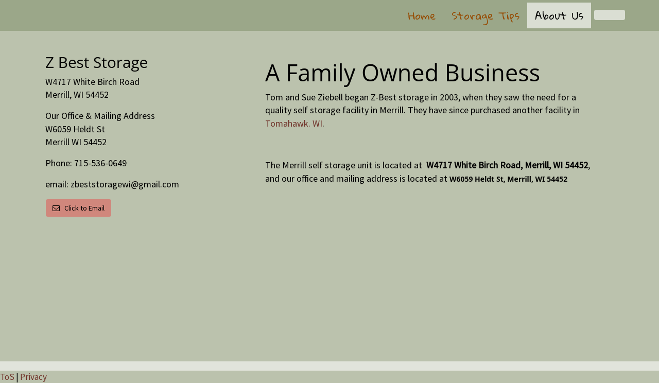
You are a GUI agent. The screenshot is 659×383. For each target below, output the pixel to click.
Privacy (33, 376)
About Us (559, 15)
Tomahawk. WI (293, 123)
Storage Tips (485, 15)
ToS (7, 376)
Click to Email (79, 208)
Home (422, 15)
